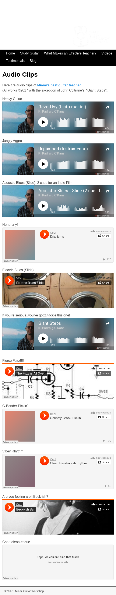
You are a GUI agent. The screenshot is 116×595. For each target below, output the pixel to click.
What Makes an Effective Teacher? (70, 53)
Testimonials (15, 61)
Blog (33, 61)
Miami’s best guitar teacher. (59, 85)
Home (10, 53)
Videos (106, 53)
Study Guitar (29, 53)
